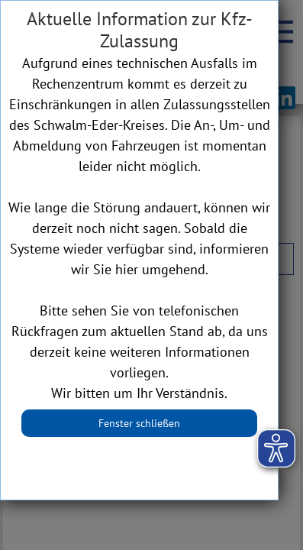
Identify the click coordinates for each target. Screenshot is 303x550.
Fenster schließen (139, 423)
